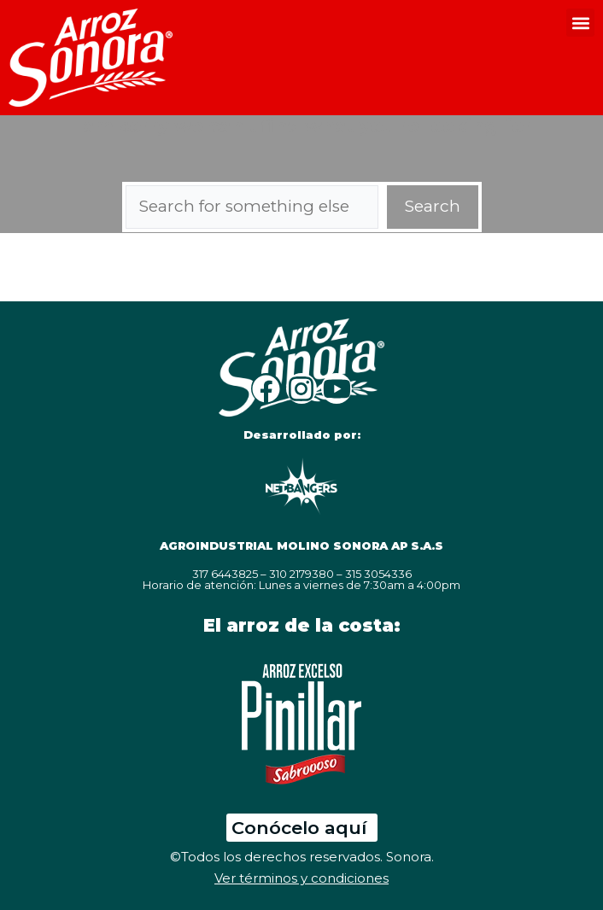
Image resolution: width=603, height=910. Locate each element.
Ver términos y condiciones (301, 878)
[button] (580, 23)
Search (432, 206)
